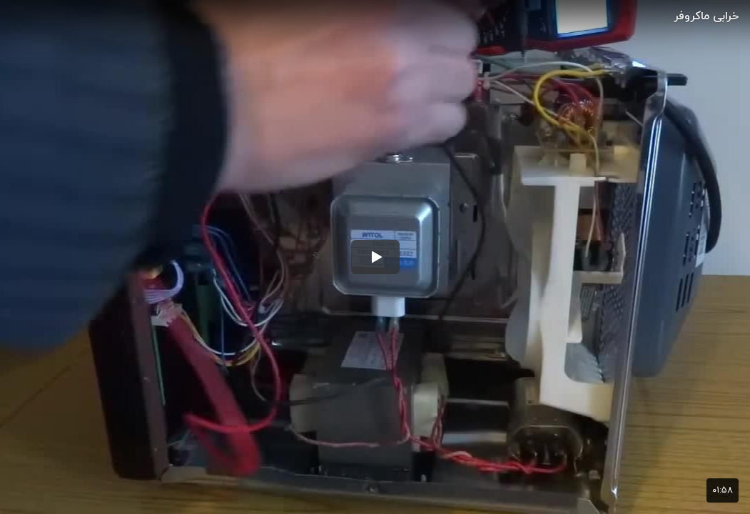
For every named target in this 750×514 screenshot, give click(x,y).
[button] (375, 257)
